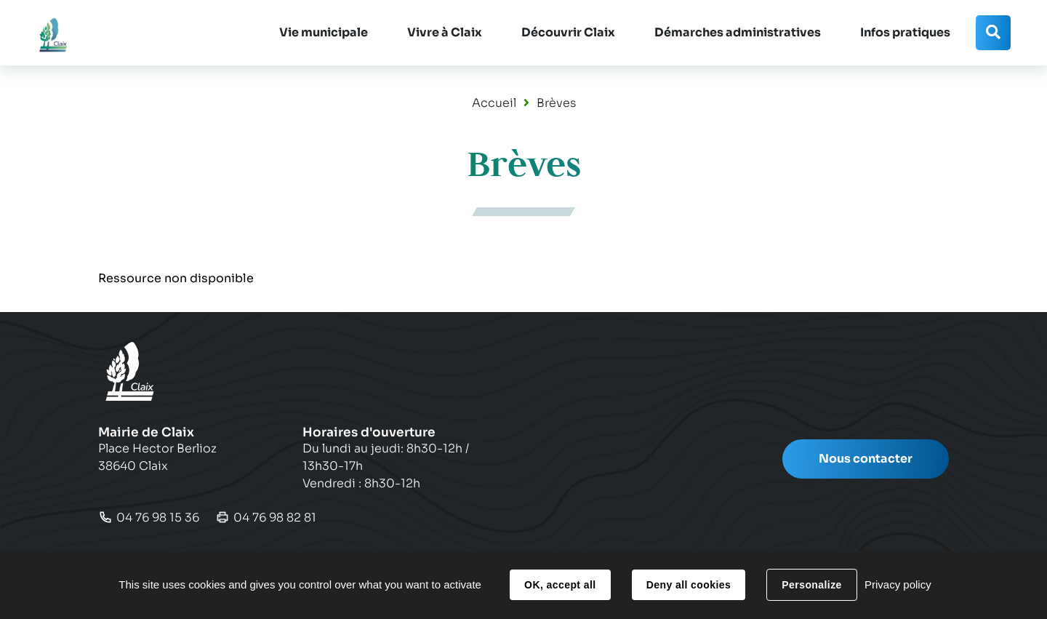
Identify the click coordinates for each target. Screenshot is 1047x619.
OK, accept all (559, 585)
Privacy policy (898, 584)
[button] (323, 32)
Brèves (556, 103)
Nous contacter (865, 458)
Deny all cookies (688, 585)
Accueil (494, 103)
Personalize (811, 585)
